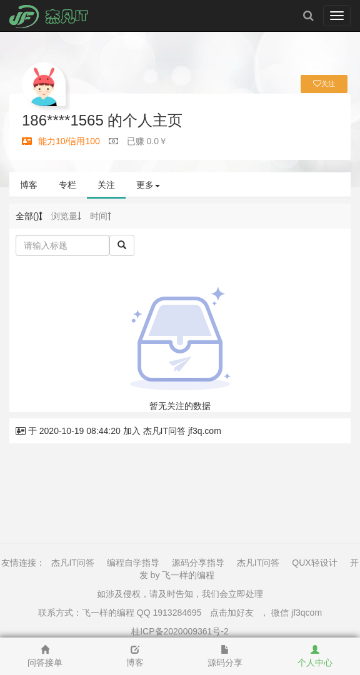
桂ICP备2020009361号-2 (180, 631)
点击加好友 (232, 613)
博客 (29, 185)
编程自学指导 (133, 563)
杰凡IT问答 (72, 563)
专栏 (67, 185)
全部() (29, 216)
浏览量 (66, 216)
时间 (100, 216)
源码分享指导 (198, 563)
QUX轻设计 (314, 563)
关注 (106, 185)
